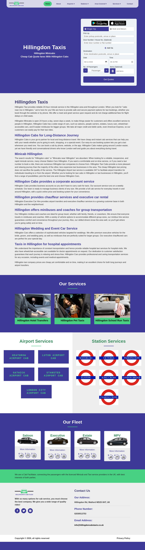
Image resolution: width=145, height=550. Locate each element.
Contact (130, 4)
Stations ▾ (85, 4)
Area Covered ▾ (101, 4)
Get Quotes (109, 88)
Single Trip (91, 29)
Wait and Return (119, 29)
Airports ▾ (71, 4)
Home (47, 4)
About (58, 4)
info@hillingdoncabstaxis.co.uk (89, 533)
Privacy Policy (123, 546)
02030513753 (80, 522)
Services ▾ (117, 4)
